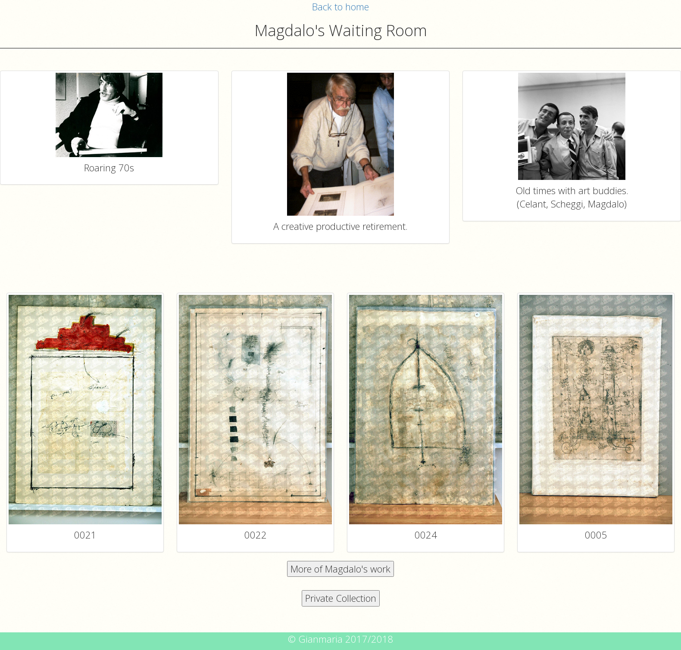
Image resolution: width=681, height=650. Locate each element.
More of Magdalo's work (340, 568)
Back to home (340, 6)
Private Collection (340, 597)
